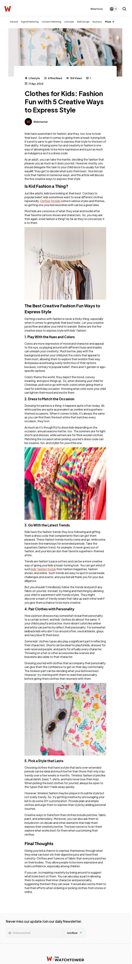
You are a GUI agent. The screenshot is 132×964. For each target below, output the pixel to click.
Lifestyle (69, 21)
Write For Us (96, 9)
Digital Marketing (30, 21)
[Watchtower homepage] (65, 959)
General (14, 21)
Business (97, 21)
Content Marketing (51, 21)
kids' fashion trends (43, 569)
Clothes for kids (50, 201)
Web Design (83, 21)
